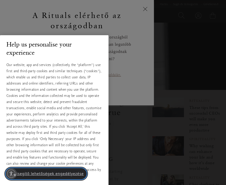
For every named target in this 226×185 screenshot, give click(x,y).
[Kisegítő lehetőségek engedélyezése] (11, 174)
